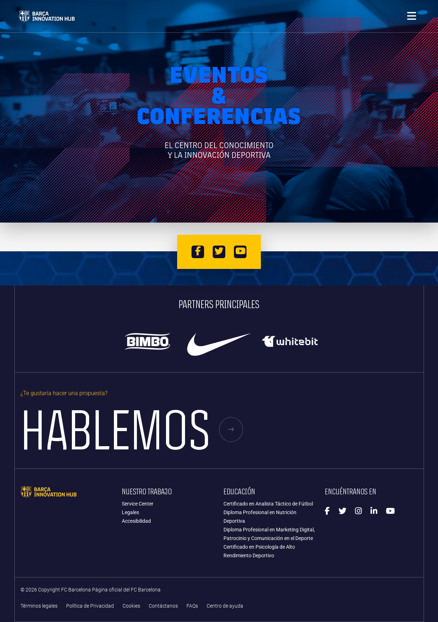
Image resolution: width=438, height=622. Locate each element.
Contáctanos (163, 606)
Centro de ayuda (225, 606)
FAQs (192, 606)
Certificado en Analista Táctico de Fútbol (268, 504)
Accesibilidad (136, 521)
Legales (130, 512)
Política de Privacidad (90, 606)
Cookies (131, 606)
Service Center (137, 504)
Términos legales (38, 606)
